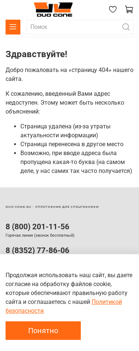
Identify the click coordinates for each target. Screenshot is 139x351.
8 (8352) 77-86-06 (37, 250)
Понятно (43, 330)
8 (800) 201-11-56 (37, 226)
